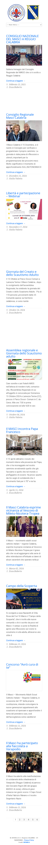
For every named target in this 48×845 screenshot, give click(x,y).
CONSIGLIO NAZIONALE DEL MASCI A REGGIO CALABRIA (22, 39)
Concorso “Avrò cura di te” (22, 666)
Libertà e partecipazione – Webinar (23, 194)
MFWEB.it (26, 842)
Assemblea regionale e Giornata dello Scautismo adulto (24, 353)
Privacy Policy (29, 840)
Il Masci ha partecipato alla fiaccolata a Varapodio (22, 746)
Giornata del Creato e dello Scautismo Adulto (22, 273)
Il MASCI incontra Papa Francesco (22, 430)
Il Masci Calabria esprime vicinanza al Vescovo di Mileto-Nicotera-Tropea (23, 510)
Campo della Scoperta (21, 586)
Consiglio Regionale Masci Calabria (20, 116)
